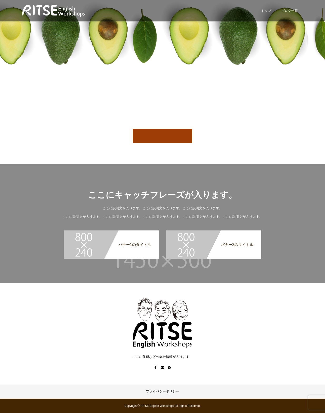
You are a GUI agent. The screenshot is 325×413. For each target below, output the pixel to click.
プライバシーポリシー (162, 391)
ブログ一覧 (289, 11)
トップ (266, 11)
